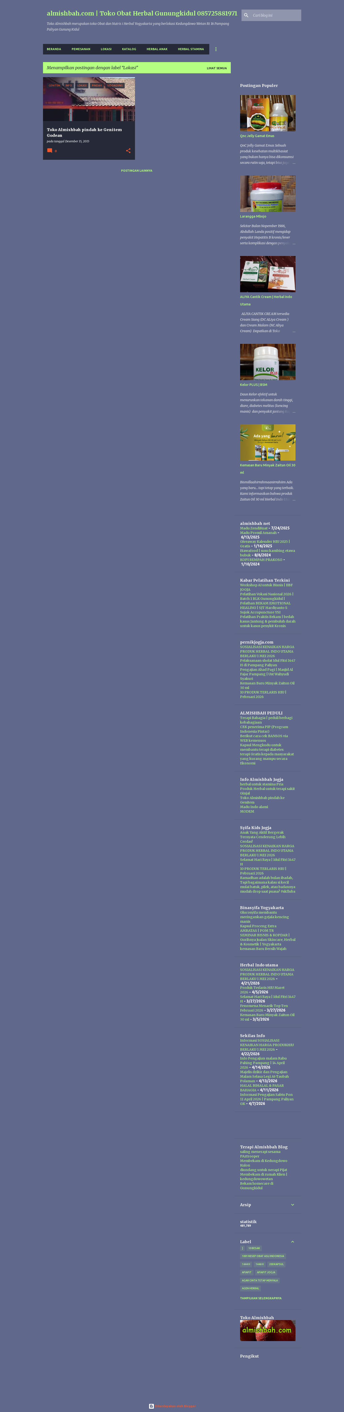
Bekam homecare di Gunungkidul (256, 1185)
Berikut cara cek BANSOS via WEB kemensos (264, 738)
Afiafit (247, 1272)
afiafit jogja (266, 1272)
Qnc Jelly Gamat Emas (257, 136)
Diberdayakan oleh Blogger (172, 1406)
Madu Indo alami (254, 807)
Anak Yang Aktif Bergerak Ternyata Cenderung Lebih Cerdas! (262, 837)
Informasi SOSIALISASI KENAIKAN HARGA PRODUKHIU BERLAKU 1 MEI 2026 (267, 1045)
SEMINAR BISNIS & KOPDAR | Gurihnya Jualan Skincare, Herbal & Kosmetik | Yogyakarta (268, 939)
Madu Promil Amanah (258, 533)
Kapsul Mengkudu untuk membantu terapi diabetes (262, 747)
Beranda (54, 49)
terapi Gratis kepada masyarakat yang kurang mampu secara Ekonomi (267, 758)
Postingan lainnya (136, 170)
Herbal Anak (157, 49)
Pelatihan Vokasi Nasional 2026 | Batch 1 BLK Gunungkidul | (267, 596)
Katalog (129, 49)
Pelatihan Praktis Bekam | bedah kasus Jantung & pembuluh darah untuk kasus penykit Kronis (268, 621)
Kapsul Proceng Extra (258, 926)
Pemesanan (81, 49)
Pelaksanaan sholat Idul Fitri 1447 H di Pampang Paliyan (267, 662)
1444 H (246, 1264)
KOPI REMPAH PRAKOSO (261, 560)
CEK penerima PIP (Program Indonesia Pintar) (264, 729)
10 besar (254, 1248)
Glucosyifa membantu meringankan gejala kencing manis (264, 917)
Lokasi (106, 49)
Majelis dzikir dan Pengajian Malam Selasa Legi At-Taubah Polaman (264, 1076)
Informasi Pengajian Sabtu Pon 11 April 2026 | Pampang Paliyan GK (267, 1099)
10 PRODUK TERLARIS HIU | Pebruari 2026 (263, 694)
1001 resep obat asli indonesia (263, 1256)
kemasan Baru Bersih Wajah (263, 949)
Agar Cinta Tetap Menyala (260, 1280)
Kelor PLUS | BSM (253, 385)
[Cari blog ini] (276, 15)
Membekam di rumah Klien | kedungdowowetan (263, 1176)
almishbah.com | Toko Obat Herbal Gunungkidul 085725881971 (142, 13)
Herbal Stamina (191, 49)
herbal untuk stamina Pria (261, 784)
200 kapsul (276, 1264)
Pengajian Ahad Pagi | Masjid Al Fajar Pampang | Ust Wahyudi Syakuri (266, 674)
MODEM (247, 811)
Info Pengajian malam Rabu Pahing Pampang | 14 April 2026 (263, 1063)
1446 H (260, 1264)
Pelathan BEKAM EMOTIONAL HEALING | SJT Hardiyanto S (265, 605)
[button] (128, 151)
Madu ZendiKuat (254, 528)
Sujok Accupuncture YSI (260, 612)
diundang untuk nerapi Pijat (263, 1170)
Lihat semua (217, 68)
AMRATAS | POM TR (257, 930)
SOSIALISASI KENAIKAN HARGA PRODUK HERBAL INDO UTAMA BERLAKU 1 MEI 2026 (267, 651)
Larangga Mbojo (253, 216)
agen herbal (250, 1288)
